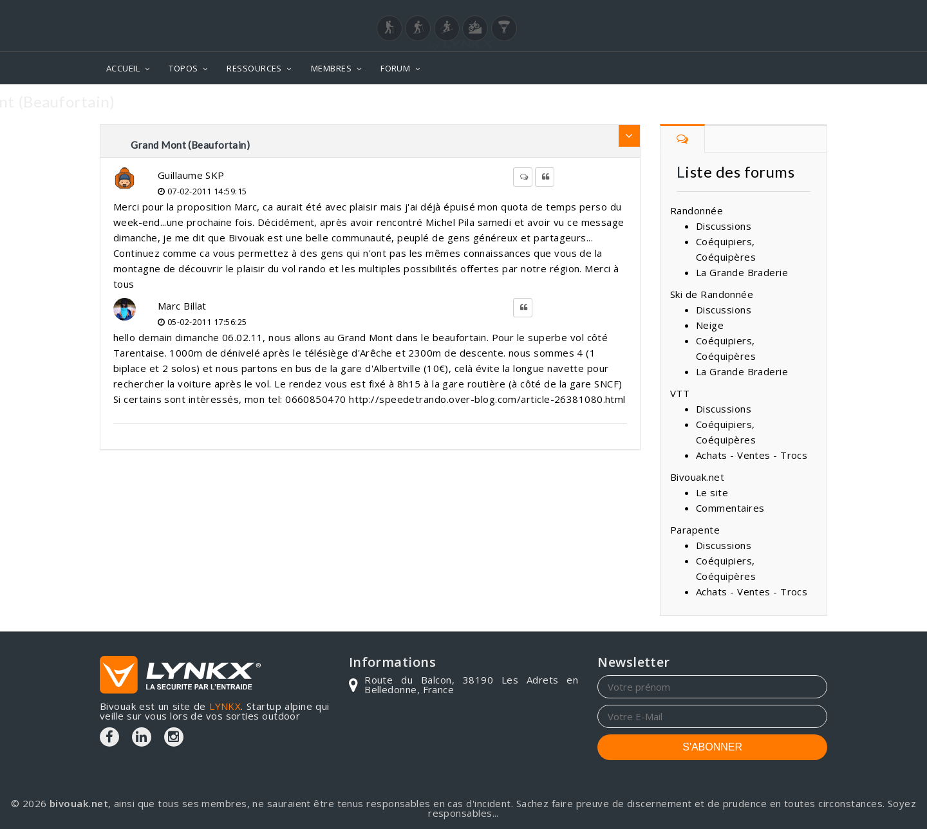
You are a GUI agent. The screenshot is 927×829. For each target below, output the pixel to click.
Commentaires (730, 507)
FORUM (395, 68)
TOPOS (183, 68)
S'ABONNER (712, 746)
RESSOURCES (254, 68)
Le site (712, 492)
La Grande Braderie (742, 272)
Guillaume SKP (191, 175)
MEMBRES (331, 68)
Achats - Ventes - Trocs (751, 455)
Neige (710, 325)
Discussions (723, 225)
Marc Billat (182, 305)
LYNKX (225, 706)
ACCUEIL (123, 68)
